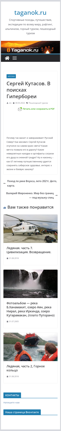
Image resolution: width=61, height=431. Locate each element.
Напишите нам (11, 402)
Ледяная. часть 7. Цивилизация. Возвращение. (29, 250)
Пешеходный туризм (38, 103)
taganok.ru (30, 12)
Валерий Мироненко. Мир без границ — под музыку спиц (32, 195)
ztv (10, 103)
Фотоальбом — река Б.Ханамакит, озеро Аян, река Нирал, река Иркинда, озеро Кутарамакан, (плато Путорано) (30, 309)
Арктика (11, 76)
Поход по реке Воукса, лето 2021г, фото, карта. (30, 183)
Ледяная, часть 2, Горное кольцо (26, 368)
